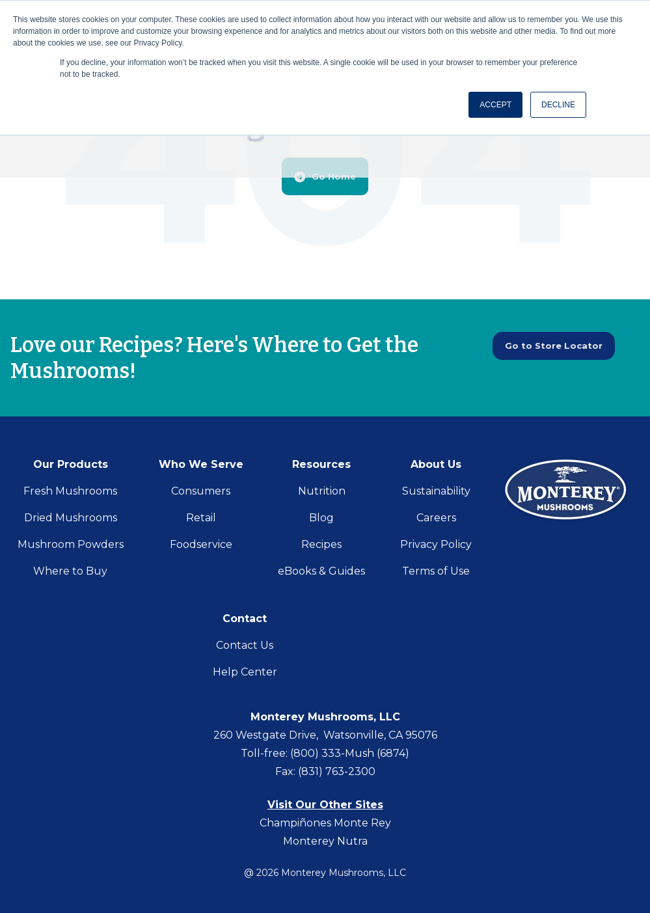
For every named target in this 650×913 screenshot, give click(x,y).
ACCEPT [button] (495, 104)
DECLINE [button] (558, 104)
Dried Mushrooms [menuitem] (70, 517)
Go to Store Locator (560, 347)
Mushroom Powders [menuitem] (71, 544)
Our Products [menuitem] (70, 464)
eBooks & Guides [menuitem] (321, 571)
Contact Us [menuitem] (244, 645)
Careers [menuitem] (436, 517)
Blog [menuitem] (321, 517)
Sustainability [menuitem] (436, 491)
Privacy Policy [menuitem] (436, 544)
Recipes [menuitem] (321, 544)
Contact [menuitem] (245, 618)
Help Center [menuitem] (245, 672)
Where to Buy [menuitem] (70, 571)
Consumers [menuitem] (200, 491)
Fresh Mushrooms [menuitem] (70, 491)
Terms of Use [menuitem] (436, 571)
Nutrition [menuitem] (321, 491)
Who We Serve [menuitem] (201, 464)
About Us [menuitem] (436, 464)
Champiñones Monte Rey (325, 823)
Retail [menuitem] (201, 517)
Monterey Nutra (325, 841)
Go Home (325, 176)
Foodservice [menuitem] (201, 544)
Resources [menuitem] (321, 464)
